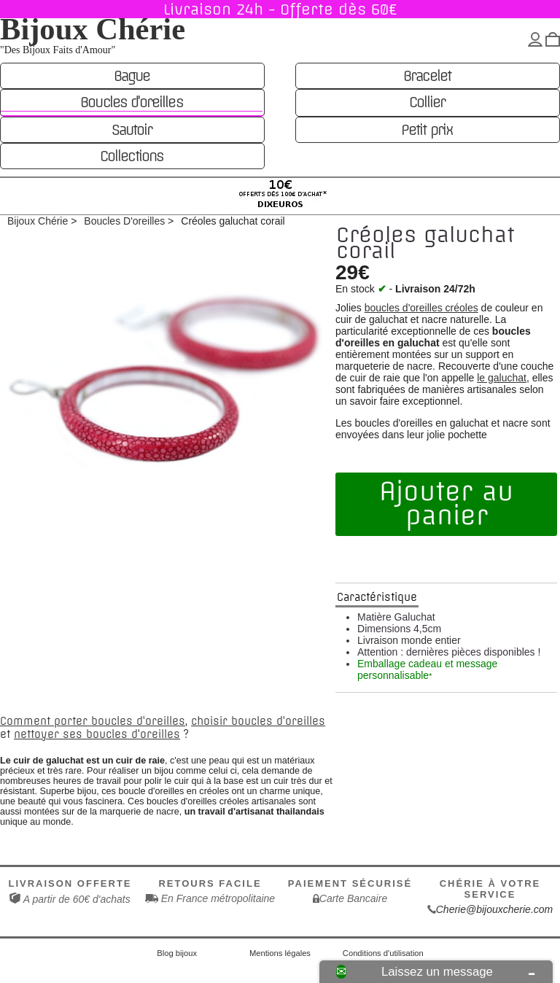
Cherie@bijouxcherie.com (494, 909)
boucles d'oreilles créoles (421, 308)
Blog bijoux (177, 953)
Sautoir (132, 130)
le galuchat (501, 378)
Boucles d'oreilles (131, 102)
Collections (131, 156)
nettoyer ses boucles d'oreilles (97, 734)
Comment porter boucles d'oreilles (92, 721)
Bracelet (427, 76)
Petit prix (427, 130)
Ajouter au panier (446, 504)
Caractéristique (377, 597)
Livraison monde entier (409, 640)
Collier (427, 102)
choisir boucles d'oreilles (258, 721)
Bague (131, 76)
